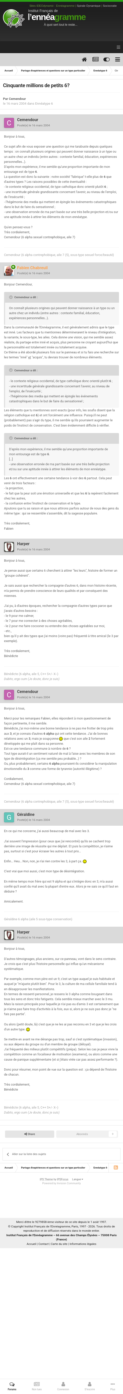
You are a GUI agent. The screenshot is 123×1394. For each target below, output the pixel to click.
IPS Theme (46, 1179)
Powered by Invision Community (61, 1183)
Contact (43, 1244)
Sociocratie (110, 5)
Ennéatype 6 (44, 103)
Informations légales (83, 1244)
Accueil (31, 1244)
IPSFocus (62, 1179)
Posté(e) (33, 125)
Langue (77, 1179)
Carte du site (59, 1244)
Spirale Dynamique (89, 5)
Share (29, 1134)
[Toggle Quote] (11, 297)
